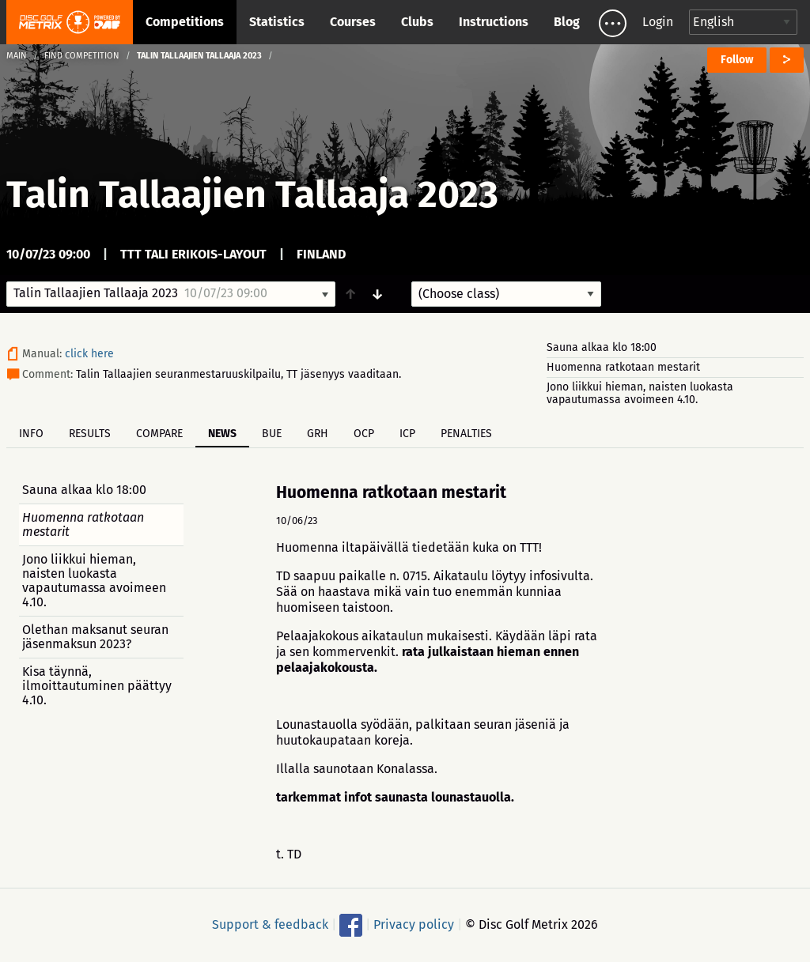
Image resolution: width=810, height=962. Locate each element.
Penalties (466, 433)
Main (16, 56)
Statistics (277, 21)
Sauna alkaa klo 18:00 (602, 347)
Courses (353, 21)
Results (90, 433)
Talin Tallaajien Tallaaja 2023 (252, 194)
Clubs (417, 21)
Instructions (493, 21)
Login (657, 21)
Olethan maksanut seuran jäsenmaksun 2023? (95, 636)
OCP (364, 433)
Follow (737, 59)
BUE (272, 433)
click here (89, 353)
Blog (567, 21)
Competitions (185, 21)
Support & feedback (270, 924)
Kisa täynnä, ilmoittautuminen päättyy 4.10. (97, 685)
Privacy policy (413, 924)
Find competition (81, 56)
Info (31, 433)
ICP (407, 433)
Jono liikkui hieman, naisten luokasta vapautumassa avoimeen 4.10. (640, 393)
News (222, 433)
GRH (317, 433)
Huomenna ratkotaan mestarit (623, 367)
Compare (159, 433)
